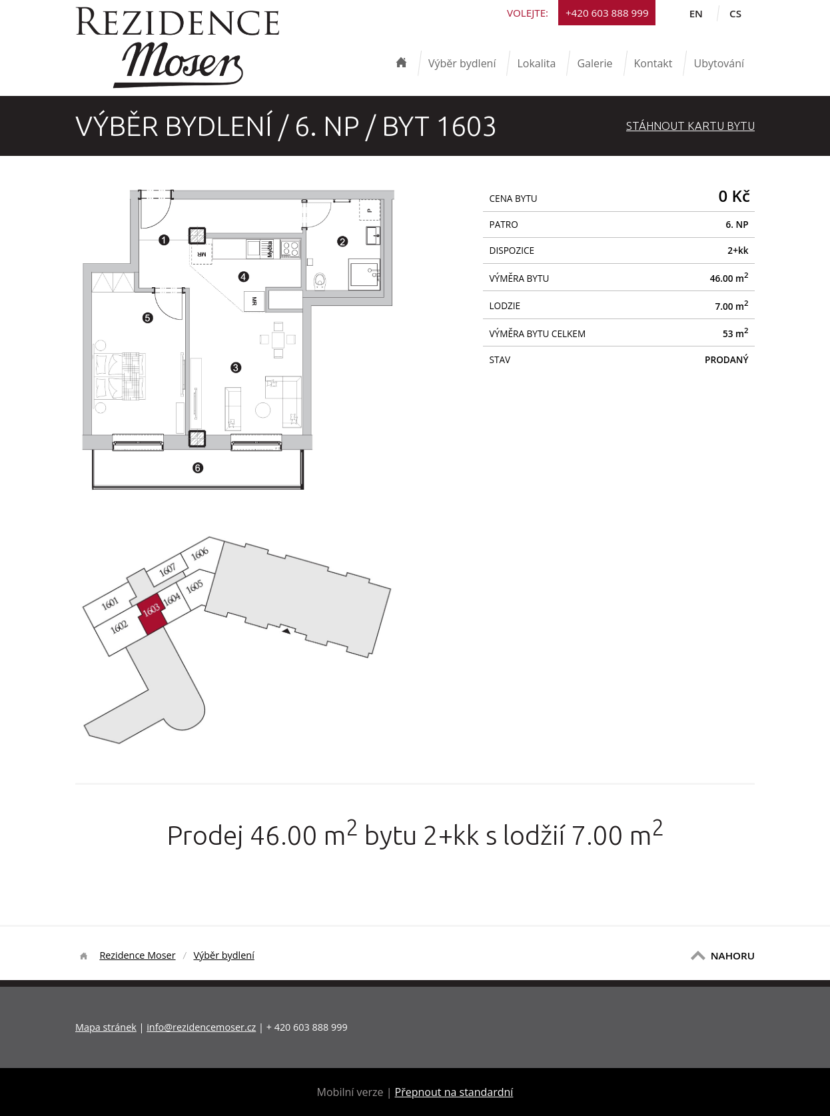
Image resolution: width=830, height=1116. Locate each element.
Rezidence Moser (137, 955)
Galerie (594, 63)
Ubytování (718, 63)
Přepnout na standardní (454, 1092)
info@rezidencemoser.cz (201, 1027)
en (696, 13)
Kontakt (653, 63)
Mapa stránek (106, 1027)
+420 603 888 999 (607, 12)
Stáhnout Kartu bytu (690, 125)
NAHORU (733, 955)
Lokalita (536, 63)
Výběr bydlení (462, 63)
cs (735, 13)
